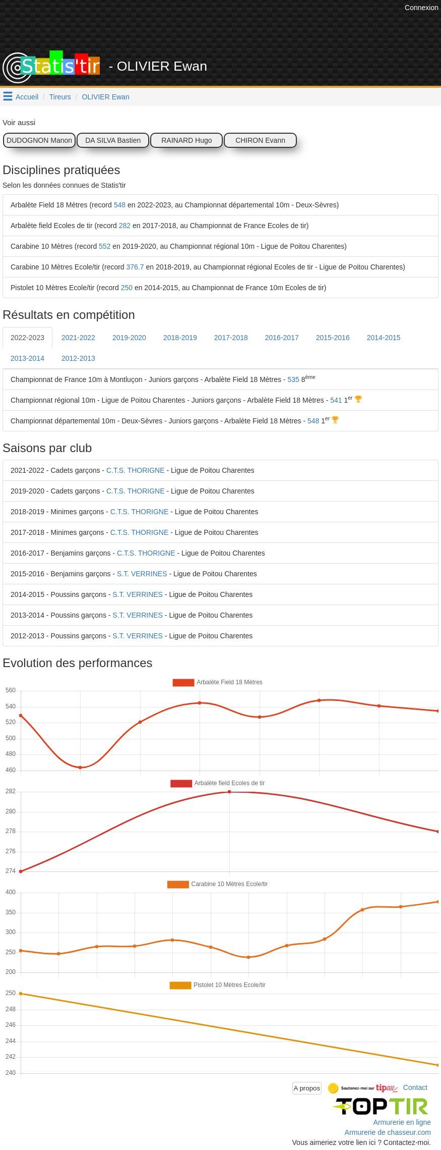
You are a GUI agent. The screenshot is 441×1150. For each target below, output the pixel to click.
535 (293, 379)
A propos (307, 1088)
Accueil (27, 97)
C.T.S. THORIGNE (135, 470)
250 (127, 288)
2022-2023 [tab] (27, 338)
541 (336, 400)
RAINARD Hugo (186, 140)
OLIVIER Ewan (106, 97)
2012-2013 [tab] (78, 358)
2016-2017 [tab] (282, 338)
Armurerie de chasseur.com (388, 1132)
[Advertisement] (218, 25)
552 (104, 246)
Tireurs (60, 97)
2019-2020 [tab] (129, 338)
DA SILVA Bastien (113, 140)
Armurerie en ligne (402, 1122)
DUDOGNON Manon (39, 140)
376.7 (135, 267)
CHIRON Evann (260, 140)
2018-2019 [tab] (180, 338)
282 (125, 226)
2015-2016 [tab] (333, 338)
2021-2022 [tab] (78, 338)
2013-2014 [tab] (27, 358)
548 (119, 205)
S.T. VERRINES (142, 574)
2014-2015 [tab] (384, 338)
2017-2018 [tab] (231, 338)
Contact (415, 1087)
